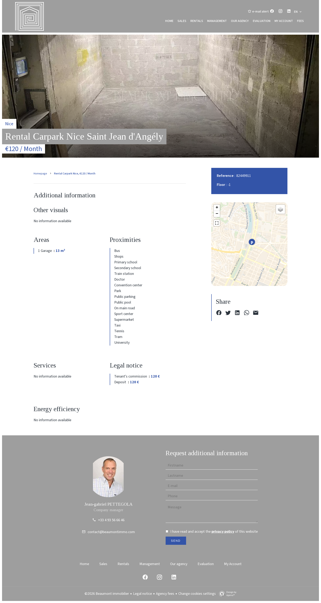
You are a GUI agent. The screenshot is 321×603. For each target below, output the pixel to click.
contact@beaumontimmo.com (111, 532)
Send (176, 540)
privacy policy (222, 531)
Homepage (40, 174)
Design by (226, 593)
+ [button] (217, 208)
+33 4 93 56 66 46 (111, 520)
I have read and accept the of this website (214, 531)
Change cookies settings (197, 593)
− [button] (217, 214)
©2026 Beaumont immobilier (107, 593)
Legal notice (142, 593)
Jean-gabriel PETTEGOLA (108, 504)
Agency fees (165, 593)
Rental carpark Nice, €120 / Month (74, 174)
